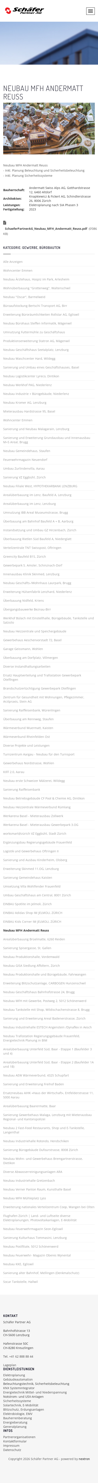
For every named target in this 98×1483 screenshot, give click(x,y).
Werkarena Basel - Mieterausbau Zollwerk (33, 816)
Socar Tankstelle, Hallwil (20, 1282)
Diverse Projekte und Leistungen (26, 745)
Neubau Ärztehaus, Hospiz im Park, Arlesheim (36, 279)
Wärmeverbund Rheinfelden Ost (26, 737)
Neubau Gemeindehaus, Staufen (26, 451)
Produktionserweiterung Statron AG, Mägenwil (36, 341)
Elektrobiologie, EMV (17, 1414)
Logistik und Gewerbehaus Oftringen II (31, 851)
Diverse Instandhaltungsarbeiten (26, 666)
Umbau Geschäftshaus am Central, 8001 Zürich (37, 895)
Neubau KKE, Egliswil (18, 1264)
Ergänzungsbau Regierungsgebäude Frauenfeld (37, 842)
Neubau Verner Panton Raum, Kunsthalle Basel (37, 1189)
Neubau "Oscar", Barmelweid (24, 297)
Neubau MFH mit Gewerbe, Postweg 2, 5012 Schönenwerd (44, 1001)
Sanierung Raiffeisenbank (21, 789)
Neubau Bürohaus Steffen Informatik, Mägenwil (37, 323)
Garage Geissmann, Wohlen (23, 649)
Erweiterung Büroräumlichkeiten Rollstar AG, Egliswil (41, 314)
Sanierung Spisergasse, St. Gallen (27, 948)
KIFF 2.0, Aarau (13, 772)
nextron (84, 1459)
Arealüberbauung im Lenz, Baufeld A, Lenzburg (37, 495)
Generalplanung (15, 1427)
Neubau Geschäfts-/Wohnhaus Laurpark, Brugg (37, 583)
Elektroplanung (14, 1375)
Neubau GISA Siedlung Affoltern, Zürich (31, 966)
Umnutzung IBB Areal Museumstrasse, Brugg (35, 512)
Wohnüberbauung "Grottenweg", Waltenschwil (36, 288)
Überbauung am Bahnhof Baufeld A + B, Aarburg (38, 521)
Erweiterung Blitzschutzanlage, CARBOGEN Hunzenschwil (44, 983)
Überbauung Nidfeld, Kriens (23, 600)
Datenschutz (12, 1450)
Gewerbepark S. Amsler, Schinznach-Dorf (32, 565)
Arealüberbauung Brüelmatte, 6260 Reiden (34, 939)
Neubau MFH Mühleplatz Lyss (24, 1198)
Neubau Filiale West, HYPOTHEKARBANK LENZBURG (40, 486)
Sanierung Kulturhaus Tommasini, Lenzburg (35, 1238)
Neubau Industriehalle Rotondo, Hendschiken (36, 1141)
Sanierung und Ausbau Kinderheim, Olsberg (35, 860)
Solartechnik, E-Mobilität (20, 1405)
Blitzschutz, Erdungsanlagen (23, 1409)
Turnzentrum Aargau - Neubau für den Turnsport (38, 754)
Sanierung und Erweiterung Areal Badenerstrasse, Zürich (44, 1018)
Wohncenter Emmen (18, 270)
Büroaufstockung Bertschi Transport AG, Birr (35, 306)
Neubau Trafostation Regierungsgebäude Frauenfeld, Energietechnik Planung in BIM (41, 1038)
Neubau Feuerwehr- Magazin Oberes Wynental (37, 1255)
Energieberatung (15, 1422)
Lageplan (9, 1365)
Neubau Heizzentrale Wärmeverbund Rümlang (37, 807)
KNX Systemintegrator (19, 1388)
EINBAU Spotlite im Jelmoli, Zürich (27, 904)
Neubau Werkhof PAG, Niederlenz (27, 385)
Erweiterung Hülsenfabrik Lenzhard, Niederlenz (37, 592)
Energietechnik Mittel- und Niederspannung (35, 1392)
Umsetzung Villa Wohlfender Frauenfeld (32, 886)
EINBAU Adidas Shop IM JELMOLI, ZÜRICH (32, 913)
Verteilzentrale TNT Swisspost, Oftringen (32, 548)
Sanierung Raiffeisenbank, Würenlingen (31, 710)
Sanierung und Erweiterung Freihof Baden (33, 1084)
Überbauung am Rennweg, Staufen (28, 719)
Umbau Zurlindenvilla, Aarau (24, 468)
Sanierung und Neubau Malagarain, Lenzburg (36, 429)
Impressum (11, 1445)
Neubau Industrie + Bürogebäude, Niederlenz (36, 394)
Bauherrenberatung (17, 1418)
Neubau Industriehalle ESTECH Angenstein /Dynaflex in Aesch (47, 1027)
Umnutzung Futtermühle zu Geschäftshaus (34, 332)
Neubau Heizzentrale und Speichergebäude (34, 631)
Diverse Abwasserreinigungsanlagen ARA (32, 1172)
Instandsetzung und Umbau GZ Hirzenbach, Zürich (39, 530)
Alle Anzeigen (13, 262)
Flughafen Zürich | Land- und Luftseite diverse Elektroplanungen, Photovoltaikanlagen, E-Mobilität (40, 1218)
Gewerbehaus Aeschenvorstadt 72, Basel (32, 640)
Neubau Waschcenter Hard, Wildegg (29, 358)
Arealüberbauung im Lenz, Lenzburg (29, 504)
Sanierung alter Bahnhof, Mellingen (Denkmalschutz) (41, 1273)
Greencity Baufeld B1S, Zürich (24, 556)
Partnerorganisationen (19, 1437)
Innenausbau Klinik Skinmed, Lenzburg (31, 574)
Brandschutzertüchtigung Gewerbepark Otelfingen (39, 688)
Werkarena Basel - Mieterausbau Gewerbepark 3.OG (40, 825)
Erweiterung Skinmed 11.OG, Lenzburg (31, 869)
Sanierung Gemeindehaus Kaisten (27, 877)
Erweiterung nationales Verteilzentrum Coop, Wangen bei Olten (49, 1207)
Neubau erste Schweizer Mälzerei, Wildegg (34, 781)
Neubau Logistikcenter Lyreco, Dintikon (31, 376)
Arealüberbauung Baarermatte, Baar (29, 1106)
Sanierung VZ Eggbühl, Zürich (24, 477)
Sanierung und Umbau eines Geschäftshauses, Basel (41, 367)
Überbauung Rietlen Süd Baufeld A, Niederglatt (37, 539)
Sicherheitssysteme (17, 1401)
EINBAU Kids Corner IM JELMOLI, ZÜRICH (32, 922)
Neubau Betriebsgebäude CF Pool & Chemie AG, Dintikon (44, 798)
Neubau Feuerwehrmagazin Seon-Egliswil (33, 1229)
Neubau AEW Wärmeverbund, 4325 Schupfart (36, 1075)
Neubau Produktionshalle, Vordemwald (31, 957)
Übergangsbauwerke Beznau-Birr (27, 609)
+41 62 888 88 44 (21, 1356)
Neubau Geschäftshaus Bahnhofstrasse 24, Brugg (39, 992)
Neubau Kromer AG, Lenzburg (24, 402)
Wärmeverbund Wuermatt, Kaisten (28, 728)
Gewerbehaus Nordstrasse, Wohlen (28, 763)
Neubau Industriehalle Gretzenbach (29, 1180)
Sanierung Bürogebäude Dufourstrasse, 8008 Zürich (40, 1150)
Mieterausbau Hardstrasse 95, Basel (29, 411)
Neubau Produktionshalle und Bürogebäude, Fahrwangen (44, 974)
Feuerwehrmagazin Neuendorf (25, 460)
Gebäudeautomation (18, 1379)
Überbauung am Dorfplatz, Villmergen (30, 658)
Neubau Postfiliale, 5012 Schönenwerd (30, 1246)
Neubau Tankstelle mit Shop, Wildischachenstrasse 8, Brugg (46, 1010)
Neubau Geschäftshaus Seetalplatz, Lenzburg (36, 350)
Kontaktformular (15, 1441)
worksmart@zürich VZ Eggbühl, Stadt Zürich (34, 833)
